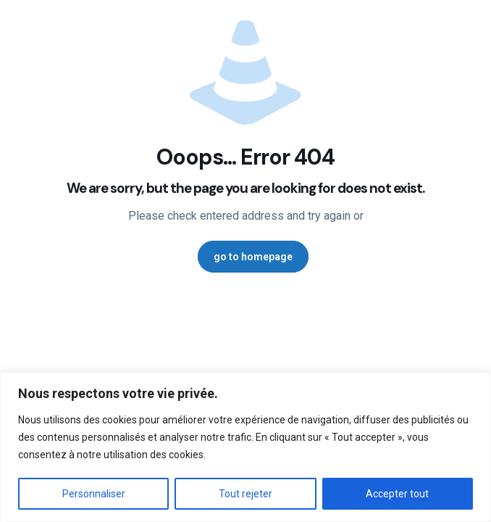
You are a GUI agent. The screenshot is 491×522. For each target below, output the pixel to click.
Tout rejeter (245, 494)
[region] (245, 447)
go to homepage (253, 256)
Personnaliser (93, 494)
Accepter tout (397, 494)
